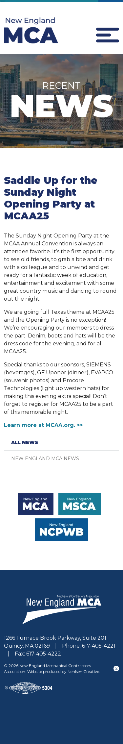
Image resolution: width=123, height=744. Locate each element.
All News (24, 442)
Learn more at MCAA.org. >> (43, 425)
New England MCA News (45, 458)
